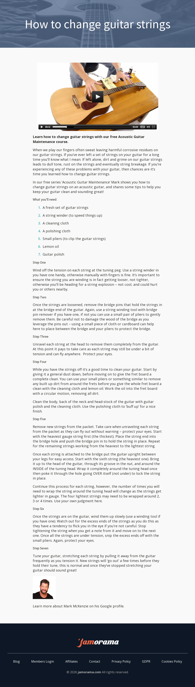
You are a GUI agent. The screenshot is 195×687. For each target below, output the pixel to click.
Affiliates (71, 661)
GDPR (146, 661)
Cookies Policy (172, 661)
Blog (16, 661)
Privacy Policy (121, 661)
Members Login (42, 661)
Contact (94, 661)
